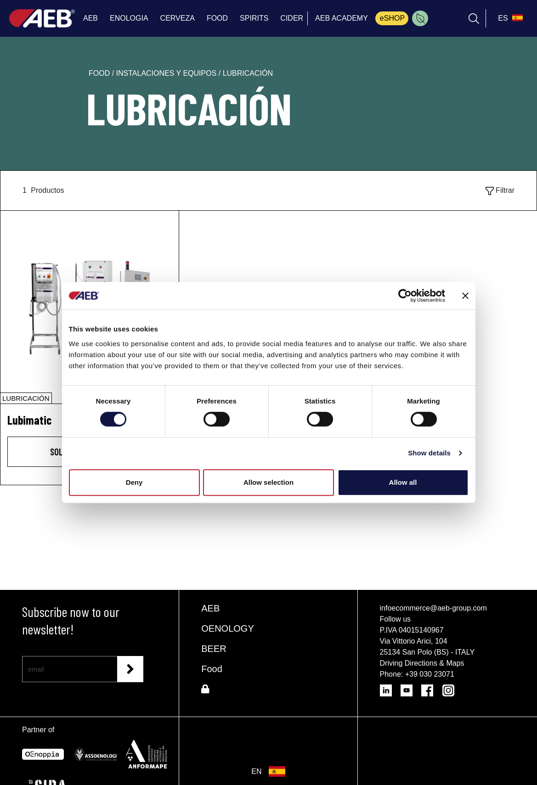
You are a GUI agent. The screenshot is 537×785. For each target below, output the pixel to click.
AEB (210, 608)
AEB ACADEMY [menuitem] (341, 18)
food (100, 73)
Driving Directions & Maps (422, 663)
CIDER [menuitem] (291, 18)
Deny (134, 482)
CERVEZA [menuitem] (177, 18)
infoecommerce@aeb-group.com (433, 608)
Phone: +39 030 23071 (417, 674)
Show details (429, 453)
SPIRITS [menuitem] (254, 18)
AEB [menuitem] (90, 18)
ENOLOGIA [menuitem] (129, 18)
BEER (213, 649)
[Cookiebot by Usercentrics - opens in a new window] (405, 296)
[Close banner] (465, 295)
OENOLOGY (227, 628)
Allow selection (268, 482)
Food (211, 669)
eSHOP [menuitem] (392, 18)
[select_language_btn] (509, 18)
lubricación (248, 73)
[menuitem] (420, 18)
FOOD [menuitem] (217, 18)
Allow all (403, 482)
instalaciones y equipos (167, 73)
